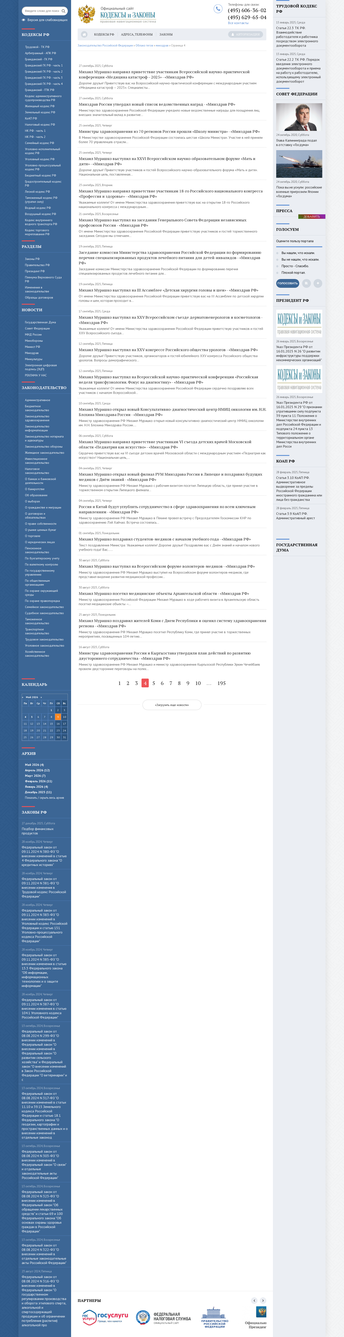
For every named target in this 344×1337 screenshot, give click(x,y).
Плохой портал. (293, 272)
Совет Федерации (37, 328)
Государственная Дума (40, 322)
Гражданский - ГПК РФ (39, 90)
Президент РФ (35, 271)
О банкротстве (35, 489)
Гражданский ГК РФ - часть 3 (44, 78)
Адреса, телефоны (137, 34)
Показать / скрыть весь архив (44, 798)
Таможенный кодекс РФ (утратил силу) (41, 200)
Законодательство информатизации (37, 428)
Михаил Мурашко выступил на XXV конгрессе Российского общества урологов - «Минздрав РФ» (168, 349)
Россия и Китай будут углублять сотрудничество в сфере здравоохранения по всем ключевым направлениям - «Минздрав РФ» (167, 509)
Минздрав (32, 353)
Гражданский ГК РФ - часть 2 (44, 71)
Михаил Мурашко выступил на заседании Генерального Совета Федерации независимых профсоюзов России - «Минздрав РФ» (162, 222)
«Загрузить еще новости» (172, 705)
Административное (37, 400)
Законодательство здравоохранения (37, 418)
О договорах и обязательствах (35, 515)
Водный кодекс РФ (38, 208)
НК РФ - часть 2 (35, 137)
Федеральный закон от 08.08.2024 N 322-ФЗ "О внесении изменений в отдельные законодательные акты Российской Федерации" (44, 1254)
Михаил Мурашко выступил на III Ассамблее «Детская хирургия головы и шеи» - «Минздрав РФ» (168, 290)
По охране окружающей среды (41, 593)
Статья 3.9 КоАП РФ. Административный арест (295, 515)
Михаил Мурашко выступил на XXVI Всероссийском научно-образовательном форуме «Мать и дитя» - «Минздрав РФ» (167, 161)
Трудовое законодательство (44, 639)
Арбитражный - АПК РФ (40, 53)
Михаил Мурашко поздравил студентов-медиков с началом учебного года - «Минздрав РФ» (165, 539)
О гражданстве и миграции (43, 507)
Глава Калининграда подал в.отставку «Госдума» (296, 142)
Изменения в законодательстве (37, 289)
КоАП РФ (31, 118)
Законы (166, 34)
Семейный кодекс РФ (39, 143)
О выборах (32, 501)
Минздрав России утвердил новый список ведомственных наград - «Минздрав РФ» (157, 104)
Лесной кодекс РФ (37, 192)
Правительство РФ (37, 265)
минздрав (162, 45)
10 (198, 682)
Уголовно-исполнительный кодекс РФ (42, 151)
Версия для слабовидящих (45, 19)
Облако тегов (144, 45)
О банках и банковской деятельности (40, 481)
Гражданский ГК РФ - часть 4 (44, 84)
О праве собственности (40, 524)
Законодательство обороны (44, 446)
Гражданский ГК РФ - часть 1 (44, 65)
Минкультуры (33, 359)
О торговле (32, 536)
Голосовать (288, 283)
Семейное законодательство (44, 607)
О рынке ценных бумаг (40, 530)
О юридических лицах (40, 542)
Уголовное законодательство (44, 645)
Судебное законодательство (44, 613)
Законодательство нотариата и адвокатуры (44, 438)
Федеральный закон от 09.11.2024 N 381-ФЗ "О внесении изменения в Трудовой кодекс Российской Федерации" (44, 887)
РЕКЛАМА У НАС (36, 375)
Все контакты (238, 23)
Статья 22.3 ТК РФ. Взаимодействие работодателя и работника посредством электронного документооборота (297, 37)
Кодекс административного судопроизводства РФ (43, 98)
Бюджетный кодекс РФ (40, 175)
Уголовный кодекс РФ (40, 159)
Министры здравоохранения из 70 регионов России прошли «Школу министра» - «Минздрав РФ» (169, 131)
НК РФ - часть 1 (35, 131)
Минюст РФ (32, 347)
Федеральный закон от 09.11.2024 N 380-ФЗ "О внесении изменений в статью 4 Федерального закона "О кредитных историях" (44, 856)
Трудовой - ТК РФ (37, 47)
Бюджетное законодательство (37, 408)
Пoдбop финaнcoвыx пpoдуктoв (38, 831)
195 (221, 682)
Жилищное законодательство (44, 453)
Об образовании (36, 495)
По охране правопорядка (42, 601)
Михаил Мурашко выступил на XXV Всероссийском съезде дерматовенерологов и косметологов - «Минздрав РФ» (170, 320)
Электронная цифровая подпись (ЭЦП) (41, 367)
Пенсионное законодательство (37, 550)
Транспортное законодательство (37, 631)
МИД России (33, 334)
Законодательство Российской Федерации (105, 45)
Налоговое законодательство (37, 471)
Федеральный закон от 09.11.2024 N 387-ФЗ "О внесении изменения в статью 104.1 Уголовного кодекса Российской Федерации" (44, 1008)
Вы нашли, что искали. (298, 253)
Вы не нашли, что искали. (300, 259)
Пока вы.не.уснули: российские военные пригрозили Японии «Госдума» (299, 191)
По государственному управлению (40, 572)
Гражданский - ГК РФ (38, 59)
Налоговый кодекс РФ (40, 124)
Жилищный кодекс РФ (40, 106)
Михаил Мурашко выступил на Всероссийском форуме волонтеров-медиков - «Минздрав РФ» (167, 566)
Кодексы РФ (104, 34)
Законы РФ (32, 259)
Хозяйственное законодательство (37, 654)
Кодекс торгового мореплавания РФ (37, 232)
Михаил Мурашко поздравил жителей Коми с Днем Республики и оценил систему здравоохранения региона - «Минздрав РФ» (172, 623)
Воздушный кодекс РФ (40, 214)
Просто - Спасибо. (295, 266)
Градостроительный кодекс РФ (43, 183)
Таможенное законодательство (37, 621)
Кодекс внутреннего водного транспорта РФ (41, 222)
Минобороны (34, 341)
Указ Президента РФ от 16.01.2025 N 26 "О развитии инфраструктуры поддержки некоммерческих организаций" (299, 353)
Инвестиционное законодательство (37, 461)
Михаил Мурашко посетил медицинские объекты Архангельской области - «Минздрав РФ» (164, 593)
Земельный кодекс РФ (40, 112)
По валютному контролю (41, 564)
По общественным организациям (37, 583)
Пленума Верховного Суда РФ (43, 279)
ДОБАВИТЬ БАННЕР (312, 217)
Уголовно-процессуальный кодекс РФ (43, 167)
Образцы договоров (39, 297)
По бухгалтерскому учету (42, 558)
